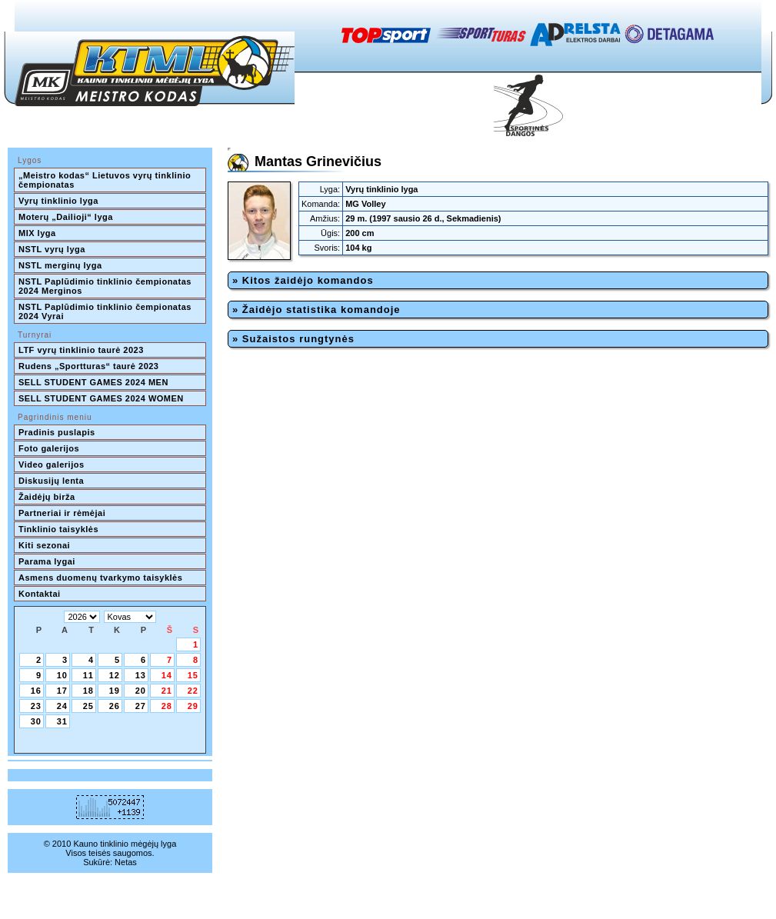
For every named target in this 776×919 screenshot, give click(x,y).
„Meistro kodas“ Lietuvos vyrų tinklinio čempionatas (106, 180)
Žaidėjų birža (46, 496)
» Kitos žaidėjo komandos (303, 280)
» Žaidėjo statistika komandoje (316, 309)
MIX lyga (37, 233)
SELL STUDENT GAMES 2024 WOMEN (101, 398)
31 (62, 721)
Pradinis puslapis (56, 432)
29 (193, 706)
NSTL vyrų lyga (51, 249)
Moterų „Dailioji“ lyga (65, 216)
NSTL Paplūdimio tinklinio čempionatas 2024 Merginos (106, 286)
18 (88, 690)
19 (114, 690)
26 (114, 706)
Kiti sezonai (44, 545)
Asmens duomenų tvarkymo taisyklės (100, 577)
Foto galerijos (48, 448)
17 (62, 690)
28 (167, 706)
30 (36, 721)
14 (167, 675)
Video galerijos (51, 464)
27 (140, 706)
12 (114, 675)
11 (88, 675)
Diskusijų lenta (51, 480)
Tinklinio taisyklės (58, 529)
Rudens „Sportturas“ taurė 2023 (88, 366)
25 (88, 706)
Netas (126, 862)
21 (167, 690)
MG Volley (365, 203)
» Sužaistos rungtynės (293, 339)
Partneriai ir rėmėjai (61, 513)
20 (140, 690)
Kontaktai (39, 593)
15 (193, 675)
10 (62, 675)
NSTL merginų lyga (60, 265)
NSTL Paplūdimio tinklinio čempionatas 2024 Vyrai (106, 311)
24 (62, 706)
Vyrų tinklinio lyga (58, 200)
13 (140, 675)
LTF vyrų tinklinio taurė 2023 (81, 350)
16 (36, 690)
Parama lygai (46, 561)
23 (36, 706)
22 (193, 690)
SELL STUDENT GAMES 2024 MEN (93, 382)
